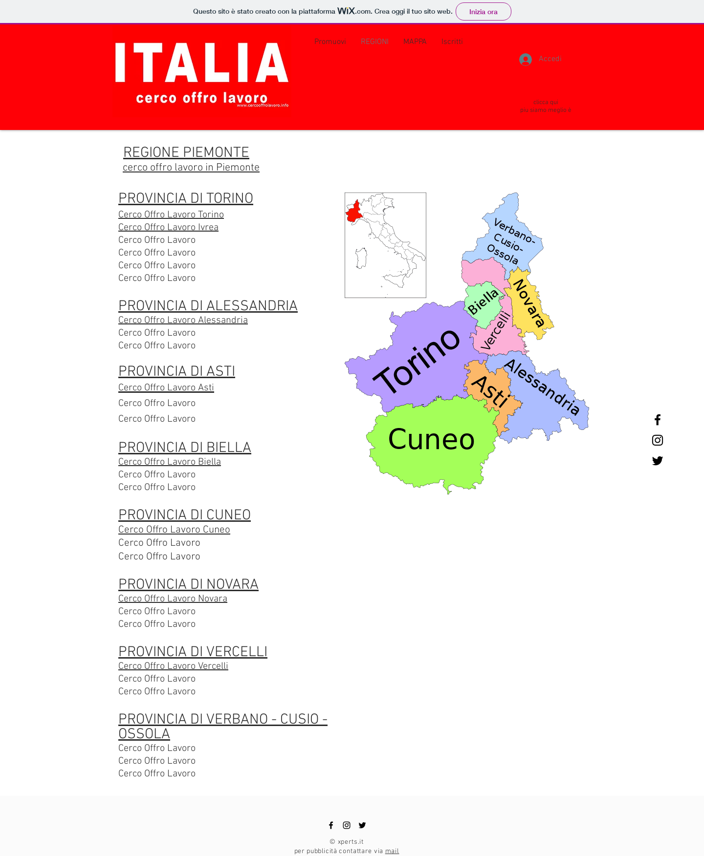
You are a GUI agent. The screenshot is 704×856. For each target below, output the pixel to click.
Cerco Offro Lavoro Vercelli (173, 666)
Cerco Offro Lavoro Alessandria (183, 320)
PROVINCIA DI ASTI (176, 372)
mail (392, 851)
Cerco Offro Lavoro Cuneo (174, 530)
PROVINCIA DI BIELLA (184, 448)
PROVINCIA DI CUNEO (184, 516)
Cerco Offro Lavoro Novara (172, 599)
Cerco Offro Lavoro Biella (169, 462)
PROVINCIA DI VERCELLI (192, 652)
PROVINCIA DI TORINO (185, 199)
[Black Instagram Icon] (657, 440)
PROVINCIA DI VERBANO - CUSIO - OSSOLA (223, 727)
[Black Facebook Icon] (657, 419)
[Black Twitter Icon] (657, 460)
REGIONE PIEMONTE (186, 153)
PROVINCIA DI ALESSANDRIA (208, 307)
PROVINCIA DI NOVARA (188, 585)
